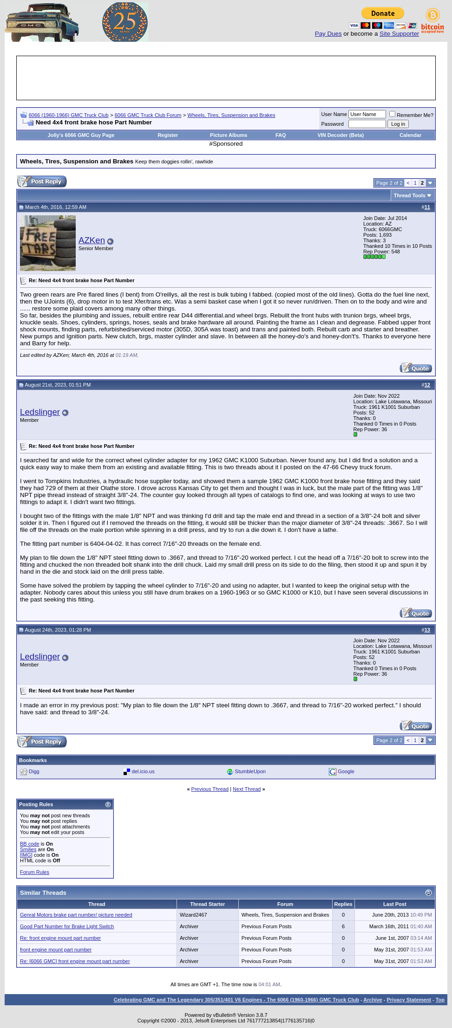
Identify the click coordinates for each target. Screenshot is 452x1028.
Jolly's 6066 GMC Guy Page (81, 135)
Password (332, 124)
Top (440, 999)
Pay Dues (328, 33)
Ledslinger (40, 412)
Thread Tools (410, 195)
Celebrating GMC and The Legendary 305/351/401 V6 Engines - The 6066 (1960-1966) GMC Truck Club (236, 999)
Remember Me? (411, 115)
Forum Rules (34, 872)
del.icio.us (143, 771)
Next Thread (247, 789)
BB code (29, 844)
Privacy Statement (408, 999)
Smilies (28, 849)
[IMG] (26, 855)
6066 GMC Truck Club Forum (148, 115)
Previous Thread (210, 789)
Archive (372, 999)
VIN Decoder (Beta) (340, 135)
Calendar (410, 135)
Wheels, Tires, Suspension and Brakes (231, 115)
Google (346, 771)
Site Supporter (399, 33)
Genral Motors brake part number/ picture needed (76, 915)
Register (167, 135)
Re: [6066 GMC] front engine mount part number (75, 961)
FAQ (280, 135)
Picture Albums (228, 135)
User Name (334, 114)
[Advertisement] (226, 78)
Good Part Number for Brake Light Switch (67, 926)
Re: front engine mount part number (60, 938)
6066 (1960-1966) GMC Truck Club (69, 115)
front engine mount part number (56, 949)
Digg (34, 771)
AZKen (92, 240)
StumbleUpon (250, 771)
